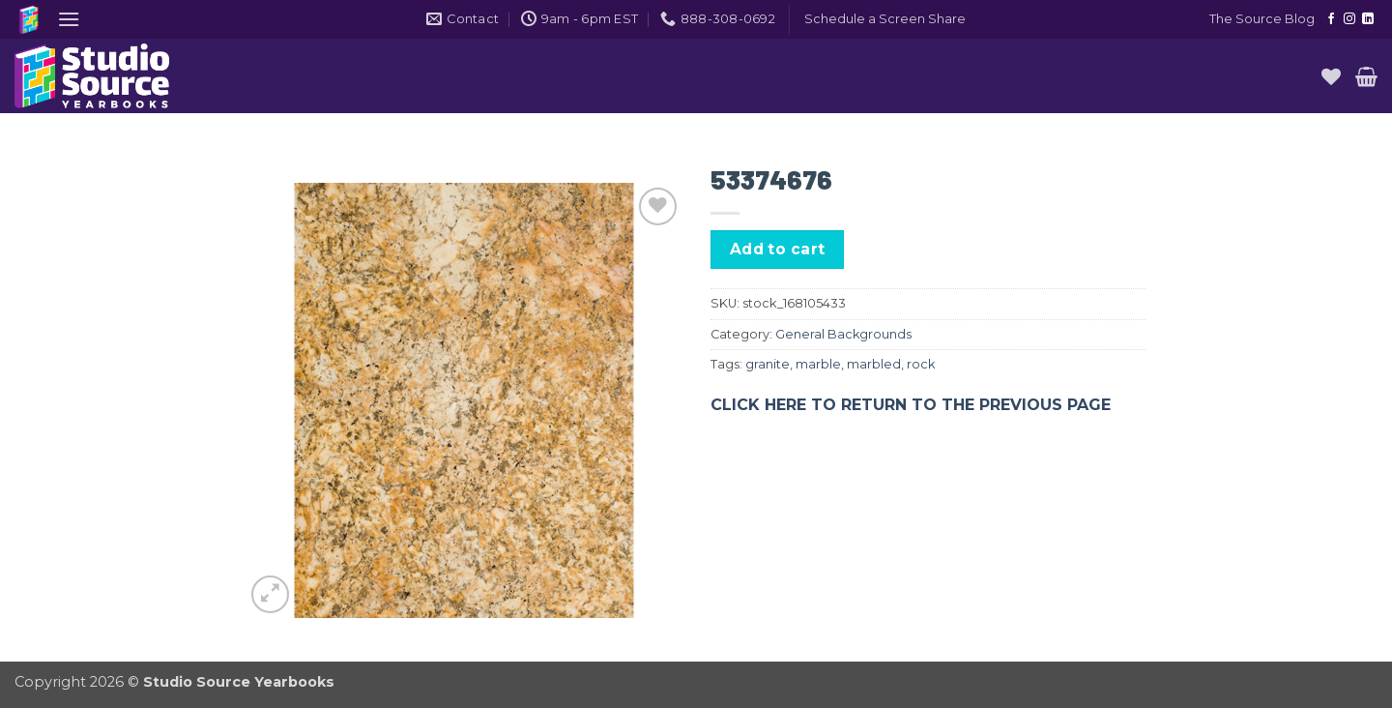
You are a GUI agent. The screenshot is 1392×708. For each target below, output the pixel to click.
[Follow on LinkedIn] (1368, 19)
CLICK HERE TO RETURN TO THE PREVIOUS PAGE (910, 405)
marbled (874, 364)
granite (767, 364)
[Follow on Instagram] (1349, 19)
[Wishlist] (1331, 76)
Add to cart (778, 249)
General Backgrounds (843, 334)
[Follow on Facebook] (1331, 19)
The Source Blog (1262, 19)
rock (921, 364)
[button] (68, 19)
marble (818, 364)
